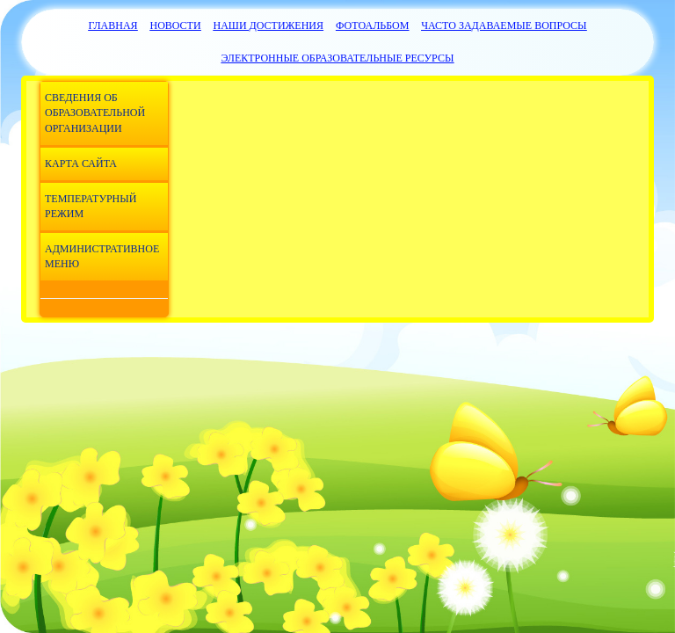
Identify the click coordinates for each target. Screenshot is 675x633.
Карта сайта (81, 163)
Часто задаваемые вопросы (503, 25)
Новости (174, 25)
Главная (112, 25)
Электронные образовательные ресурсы (337, 58)
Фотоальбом (372, 25)
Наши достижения (269, 25)
